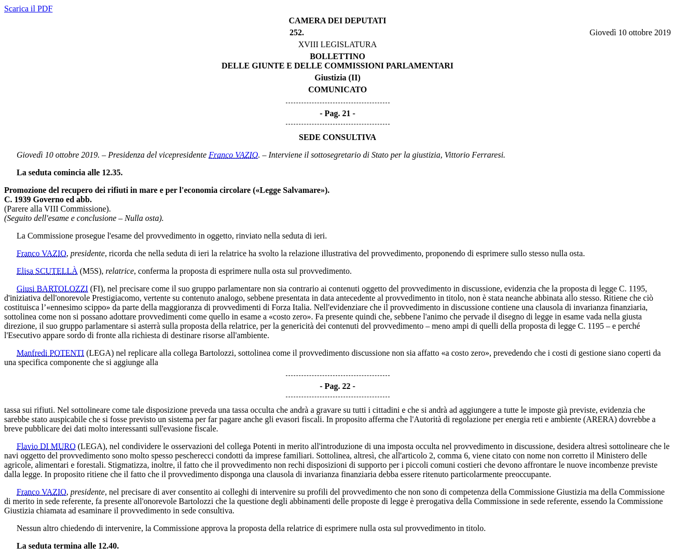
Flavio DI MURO (46, 446)
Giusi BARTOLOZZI (52, 288)
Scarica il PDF (28, 8)
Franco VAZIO (233, 154)
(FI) (96, 288)
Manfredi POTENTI (50, 352)
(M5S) (91, 271)
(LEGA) (100, 352)
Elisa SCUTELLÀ (47, 271)
